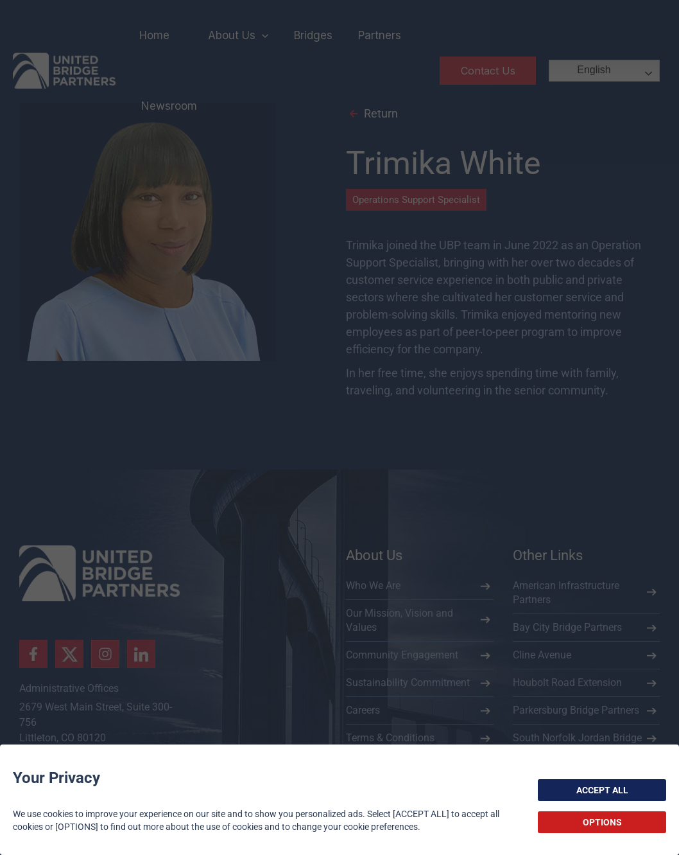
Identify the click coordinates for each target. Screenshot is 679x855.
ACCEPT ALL (602, 790)
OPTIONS (602, 822)
